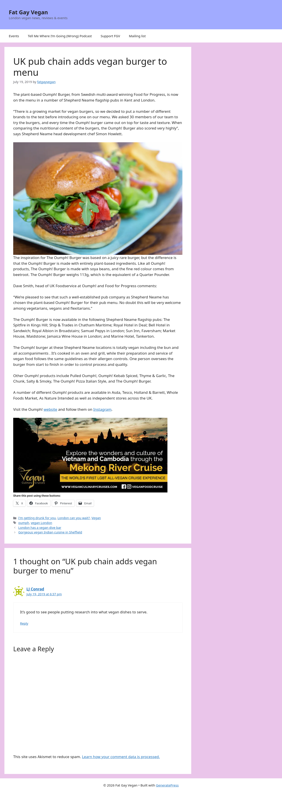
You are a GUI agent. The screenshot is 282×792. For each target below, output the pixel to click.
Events (14, 36)
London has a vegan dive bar (39, 528)
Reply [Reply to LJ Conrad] (24, 623)
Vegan (96, 518)
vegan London (41, 523)
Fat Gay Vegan (28, 12)
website (50, 409)
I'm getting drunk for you (37, 518)
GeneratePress (167, 785)
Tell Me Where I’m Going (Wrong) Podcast (60, 36)
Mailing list (137, 36)
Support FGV (110, 36)
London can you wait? (74, 518)
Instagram (102, 409)
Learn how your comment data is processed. (121, 756)
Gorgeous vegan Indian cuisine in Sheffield (50, 532)
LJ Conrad (35, 589)
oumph (23, 523)
